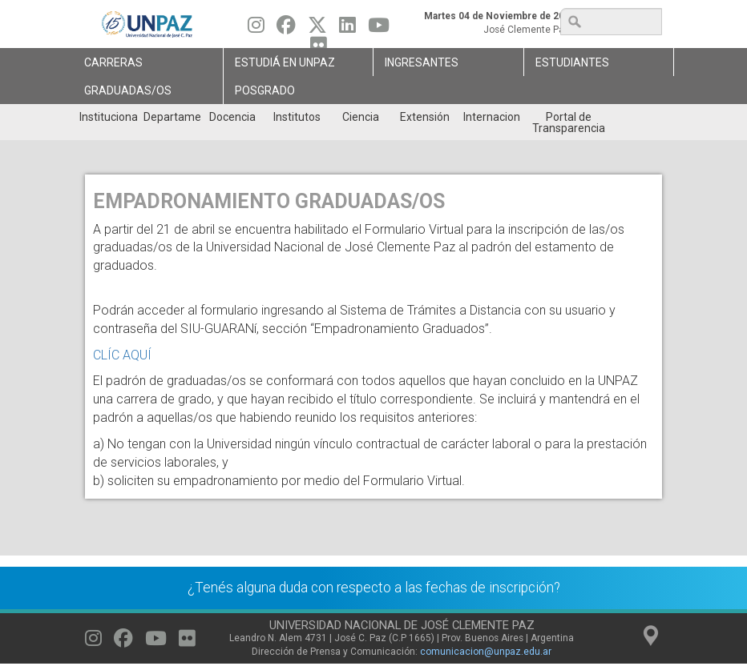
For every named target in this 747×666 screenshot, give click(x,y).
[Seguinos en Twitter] (317, 28)
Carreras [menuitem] (113, 62)
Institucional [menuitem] (107, 116)
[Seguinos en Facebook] (286, 28)
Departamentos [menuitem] (171, 116)
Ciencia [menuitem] (360, 116)
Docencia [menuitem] (232, 116)
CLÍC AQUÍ (122, 355)
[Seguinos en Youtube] (379, 28)
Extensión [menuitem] (425, 116)
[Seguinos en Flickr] (187, 642)
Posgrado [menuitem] (265, 90)
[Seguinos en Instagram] (256, 28)
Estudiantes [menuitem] (572, 62)
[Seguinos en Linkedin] (347, 28)
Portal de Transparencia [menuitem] (568, 122)
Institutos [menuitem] (297, 116)
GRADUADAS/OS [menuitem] (128, 90)
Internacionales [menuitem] (491, 116)
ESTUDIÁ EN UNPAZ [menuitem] (285, 62)
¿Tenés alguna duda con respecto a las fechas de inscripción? (374, 588)
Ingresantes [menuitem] (421, 62)
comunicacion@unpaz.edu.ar (485, 651)
